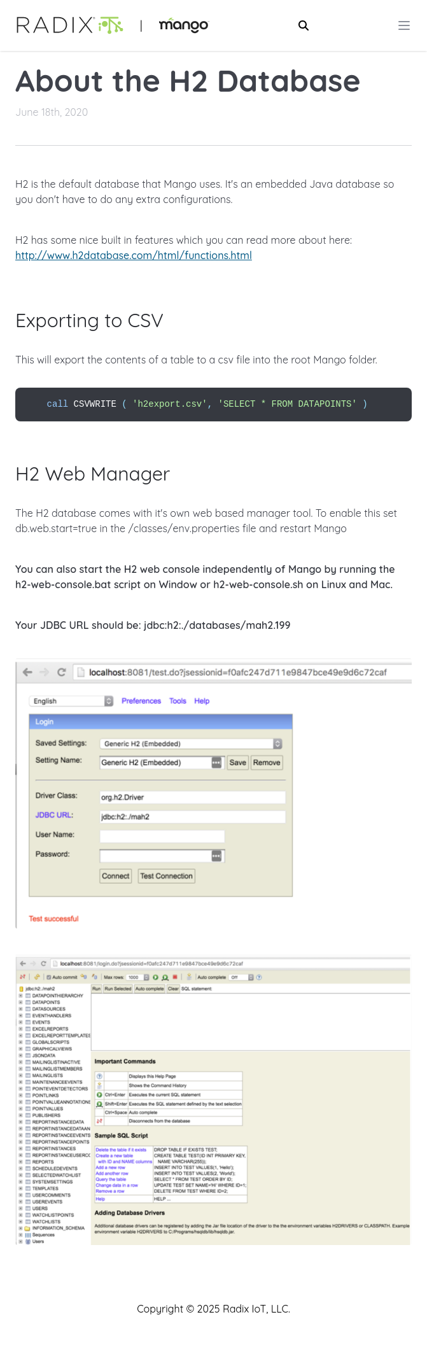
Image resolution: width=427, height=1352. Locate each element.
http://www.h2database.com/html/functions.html (133, 255)
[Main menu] (404, 25)
